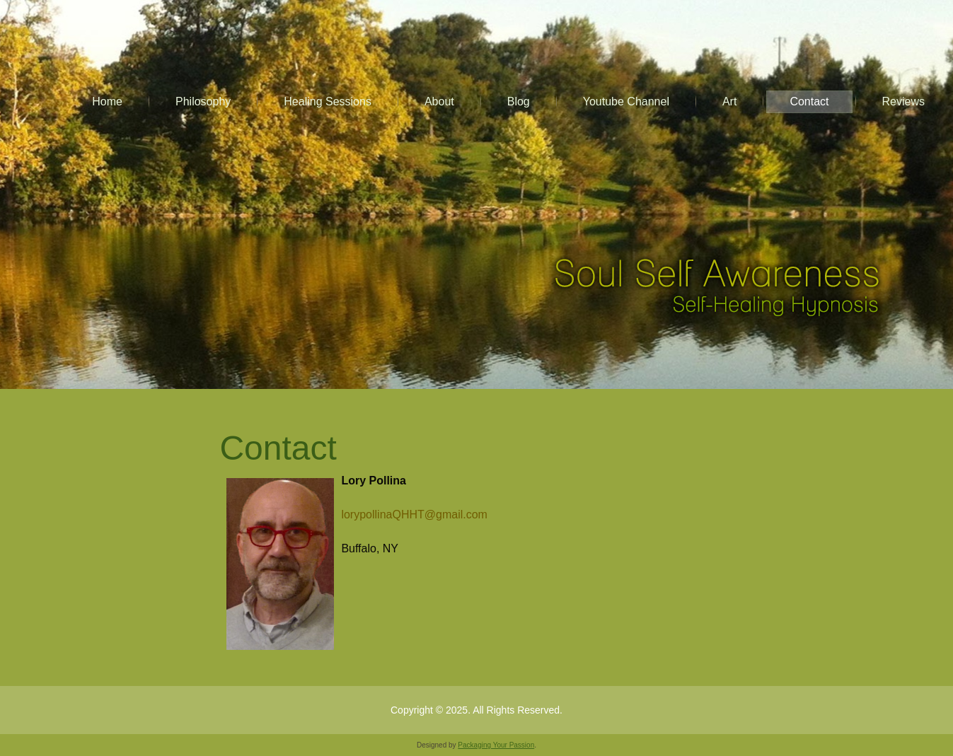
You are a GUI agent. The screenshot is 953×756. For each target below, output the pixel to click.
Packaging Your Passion (496, 745)
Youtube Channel (626, 101)
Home (107, 101)
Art (729, 101)
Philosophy (203, 101)
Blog (518, 101)
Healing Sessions (327, 101)
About (439, 101)
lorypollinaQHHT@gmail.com (417, 514)
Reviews (903, 101)
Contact (809, 101)
